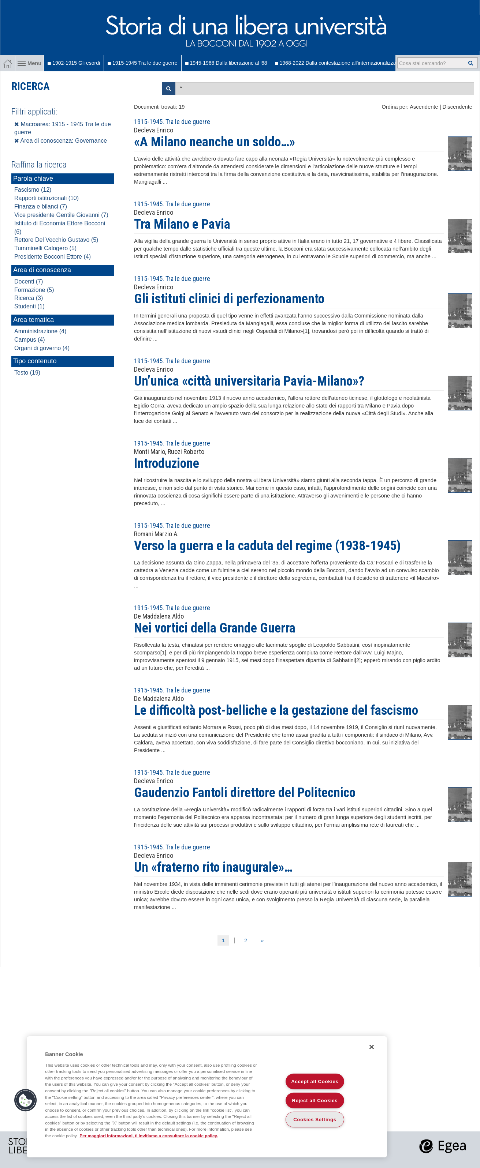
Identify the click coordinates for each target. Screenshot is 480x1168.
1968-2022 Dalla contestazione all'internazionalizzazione (341, 63)
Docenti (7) (28, 281)
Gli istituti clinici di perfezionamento (229, 299)
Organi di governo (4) (42, 348)
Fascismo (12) (32, 190)
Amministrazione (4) (40, 331)
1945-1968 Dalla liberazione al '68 (226, 63)
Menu (29, 63)
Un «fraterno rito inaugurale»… (213, 867)
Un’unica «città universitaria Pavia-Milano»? (249, 381)
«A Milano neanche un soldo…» (214, 142)
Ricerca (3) (28, 298)
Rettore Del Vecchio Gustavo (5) (56, 240)
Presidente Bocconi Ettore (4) (52, 256)
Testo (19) (27, 372)
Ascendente (424, 107)
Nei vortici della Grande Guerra (214, 628)
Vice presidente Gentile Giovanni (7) (61, 215)
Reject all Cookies (315, 1100)
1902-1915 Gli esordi (74, 63)
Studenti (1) (29, 306)
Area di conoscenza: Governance (60, 141)
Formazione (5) (34, 290)
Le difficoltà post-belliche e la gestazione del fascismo (276, 710)
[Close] (372, 1047)
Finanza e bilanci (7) (40, 206)
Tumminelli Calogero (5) (45, 248)
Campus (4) (29, 340)
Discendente (457, 107)
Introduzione (166, 463)
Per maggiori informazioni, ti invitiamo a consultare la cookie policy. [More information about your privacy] (148, 1135)
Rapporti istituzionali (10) (46, 198)
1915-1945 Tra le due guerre (142, 63)
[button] (25, 1100)
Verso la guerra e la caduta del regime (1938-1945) (267, 545)
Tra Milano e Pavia (182, 224)
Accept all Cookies (314, 1081)
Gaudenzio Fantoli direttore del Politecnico (245, 792)
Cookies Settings (314, 1119)
